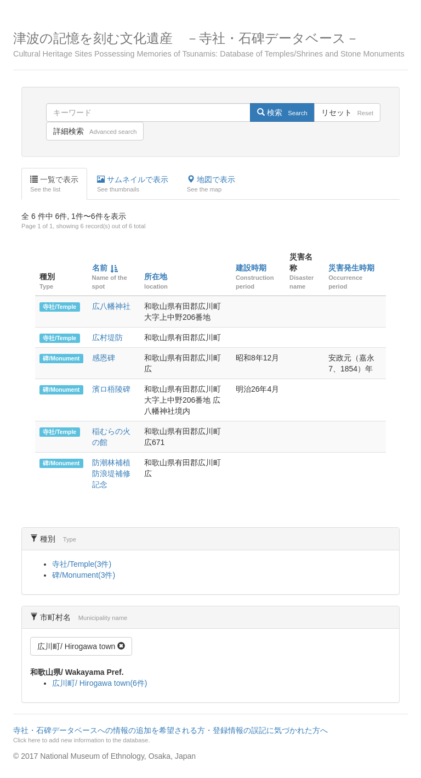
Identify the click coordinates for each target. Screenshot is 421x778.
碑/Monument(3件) (83, 575)
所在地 (155, 276)
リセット (347, 112)
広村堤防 (107, 337)
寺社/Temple (59, 306)
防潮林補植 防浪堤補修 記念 (111, 473)
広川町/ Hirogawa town (81, 646)
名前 (99, 267)
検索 (282, 112)
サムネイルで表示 (132, 184)
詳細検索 (94, 131)
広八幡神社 (111, 306)
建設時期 (251, 267)
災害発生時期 (351, 267)
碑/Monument (61, 358)
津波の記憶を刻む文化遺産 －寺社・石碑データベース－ (210, 45)
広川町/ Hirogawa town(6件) (99, 683)
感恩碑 (103, 357)
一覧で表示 (54, 184)
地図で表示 (211, 184)
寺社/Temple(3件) (81, 564)
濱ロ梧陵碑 (111, 389)
